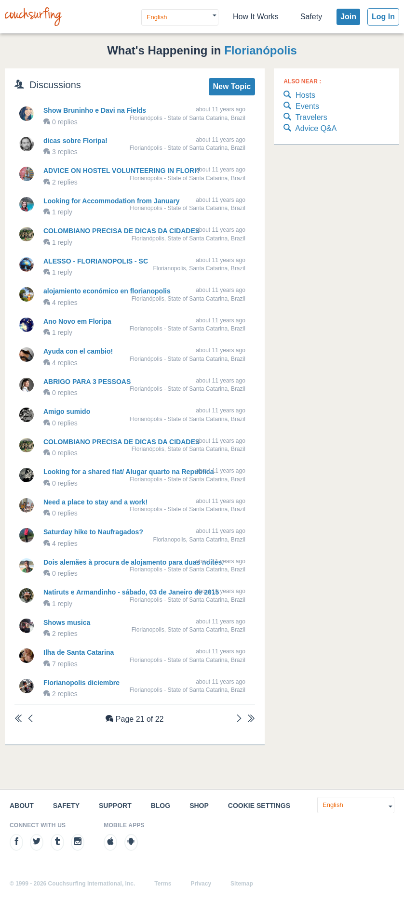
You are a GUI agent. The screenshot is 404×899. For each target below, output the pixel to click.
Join (348, 17)
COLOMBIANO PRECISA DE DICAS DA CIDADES (121, 231)
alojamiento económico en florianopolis (107, 291)
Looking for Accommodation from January (111, 201)
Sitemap (241, 883)
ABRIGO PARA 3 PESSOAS (87, 381)
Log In (383, 17)
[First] (18, 719)
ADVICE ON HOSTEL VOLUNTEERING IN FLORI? (122, 170)
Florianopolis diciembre (81, 683)
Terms (162, 883)
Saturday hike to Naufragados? (93, 532)
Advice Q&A (310, 128)
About (22, 805)
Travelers (305, 117)
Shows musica (66, 622)
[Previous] (30, 719)
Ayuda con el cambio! (78, 351)
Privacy (200, 883)
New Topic (232, 86)
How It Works (256, 17)
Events (301, 106)
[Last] (251, 719)
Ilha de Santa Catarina (78, 652)
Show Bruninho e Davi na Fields (94, 110)
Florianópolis (260, 50)
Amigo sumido (66, 411)
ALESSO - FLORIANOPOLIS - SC (95, 261)
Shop (199, 805)
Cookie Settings (259, 805)
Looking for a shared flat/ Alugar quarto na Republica (128, 472)
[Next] (239, 719)
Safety (311, 17)
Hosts (299, 95)
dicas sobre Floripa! (75, 141)
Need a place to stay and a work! (95, 502)
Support (115, 805)
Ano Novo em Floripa (77, 321)
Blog (160, 805)
